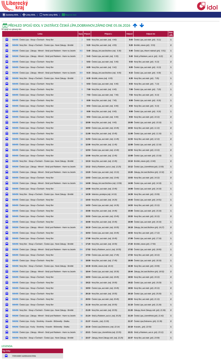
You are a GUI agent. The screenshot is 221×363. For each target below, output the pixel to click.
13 (82, 128)
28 (82, 238)
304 (81, 73)
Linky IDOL (29, 15)
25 (82, 233)
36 (82, 305)
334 (81, 183)
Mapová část (68, 15)
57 (82, 332)
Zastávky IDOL (10, 15)
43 (82, 227)
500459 (15, 45)
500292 (15, 321)
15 (82, 139)
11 (82, 117)
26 (82, 222)
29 (82, 172)
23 (82, 216)
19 (82, 178)
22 (82, 200)
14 (82, 134)
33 (82, 299)
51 (82, 272)
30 (82, 260)
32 (82, 167)
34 (82, 294)
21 (82, 205)
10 (82, 111)
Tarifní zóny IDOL (48, 15)
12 (82, 122)
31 (82, 288)
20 (82, 189)
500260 (15, 51)
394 (81, 249)
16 (82, 145)
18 (82, 156)
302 (81, 51)
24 (82, 211)
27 (82, 255)
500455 (15, 40)
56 (82, 316)
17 (82, 150)
